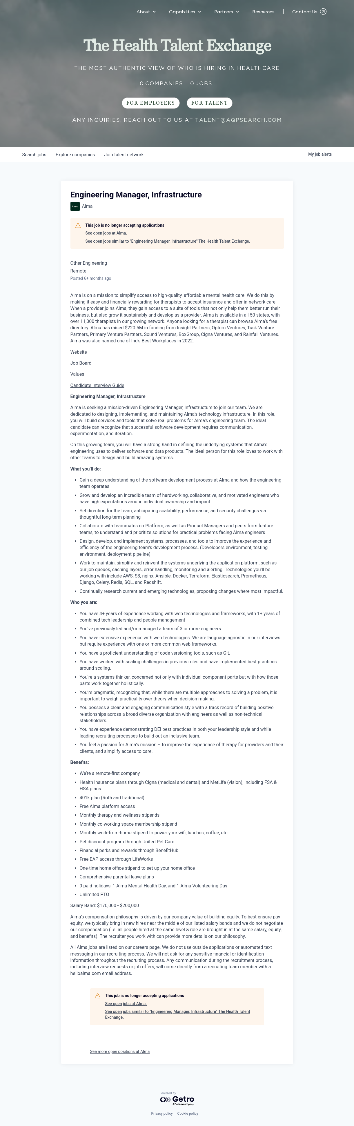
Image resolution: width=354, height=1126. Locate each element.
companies (75, 154)
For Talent (209, 103)
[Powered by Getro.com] (177, 1099)
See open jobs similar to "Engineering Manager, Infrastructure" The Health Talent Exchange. (168, 241)
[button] (146, 11)
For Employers (150, 103)
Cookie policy (187, 1114)
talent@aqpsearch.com (238, 120)
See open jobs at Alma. (106, 233)
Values (77, 374)
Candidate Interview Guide (97, 385)
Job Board (81, 363)
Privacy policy (162, 1114)
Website (78, 352)
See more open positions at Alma (120, 1051)
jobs (34, 154)
